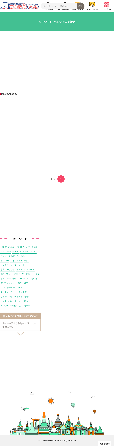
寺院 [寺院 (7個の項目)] (28, 247)
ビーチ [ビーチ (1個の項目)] (27, 306)
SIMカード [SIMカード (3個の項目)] (25, 256)
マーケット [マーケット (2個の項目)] (19, 265)
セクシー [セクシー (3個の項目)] (5, 261)
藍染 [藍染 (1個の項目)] (38, 274)
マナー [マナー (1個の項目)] (19, 288)
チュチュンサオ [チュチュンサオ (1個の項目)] (21, 297)
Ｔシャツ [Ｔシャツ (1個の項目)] (18, 301)
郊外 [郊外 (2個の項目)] (3, 274)
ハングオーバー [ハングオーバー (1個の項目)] (8, 288)
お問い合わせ (92, 6)
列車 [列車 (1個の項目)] (26, 283)
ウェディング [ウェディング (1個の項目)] (7, 297)
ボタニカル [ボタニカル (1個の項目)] (6, 278)
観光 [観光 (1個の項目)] (20, 283)
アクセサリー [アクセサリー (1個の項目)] (10, 283)
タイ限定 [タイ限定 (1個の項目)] (22, 292)
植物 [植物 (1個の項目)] (14, 278)
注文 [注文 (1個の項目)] (20, 306)
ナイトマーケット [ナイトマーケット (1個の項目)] (9, 292)
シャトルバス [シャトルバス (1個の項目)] (7, 301)
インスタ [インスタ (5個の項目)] (24, 251)
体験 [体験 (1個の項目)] (32, 278)
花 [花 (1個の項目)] (2, 283)
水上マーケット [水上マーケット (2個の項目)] (8, 269)
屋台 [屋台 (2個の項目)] (26, 261)
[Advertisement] (57, 57)
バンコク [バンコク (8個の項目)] (20, 247)
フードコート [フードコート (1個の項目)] (28, 274)
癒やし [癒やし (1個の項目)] (27, 301)
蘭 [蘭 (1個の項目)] (37, 278)
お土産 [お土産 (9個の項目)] (11, 247)
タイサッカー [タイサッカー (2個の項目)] (16, 261)
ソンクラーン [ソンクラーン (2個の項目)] (7, 265)
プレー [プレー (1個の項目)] (9, 274)
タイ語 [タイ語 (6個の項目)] (34, 247)
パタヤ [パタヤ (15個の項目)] (4, 247)
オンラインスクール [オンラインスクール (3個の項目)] (10, 256)
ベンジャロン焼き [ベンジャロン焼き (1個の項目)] (9, 306)
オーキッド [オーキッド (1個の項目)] (23, 278)
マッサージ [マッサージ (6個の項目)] (6, 251)
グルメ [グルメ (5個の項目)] (15, 251)
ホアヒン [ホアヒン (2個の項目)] (20, 269)
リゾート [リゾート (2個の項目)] (30, 269)
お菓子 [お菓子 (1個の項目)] (17, 274)
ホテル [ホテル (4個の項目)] (33, 251)
